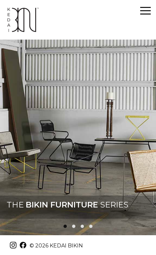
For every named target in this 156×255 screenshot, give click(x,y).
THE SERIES (67, 204)
